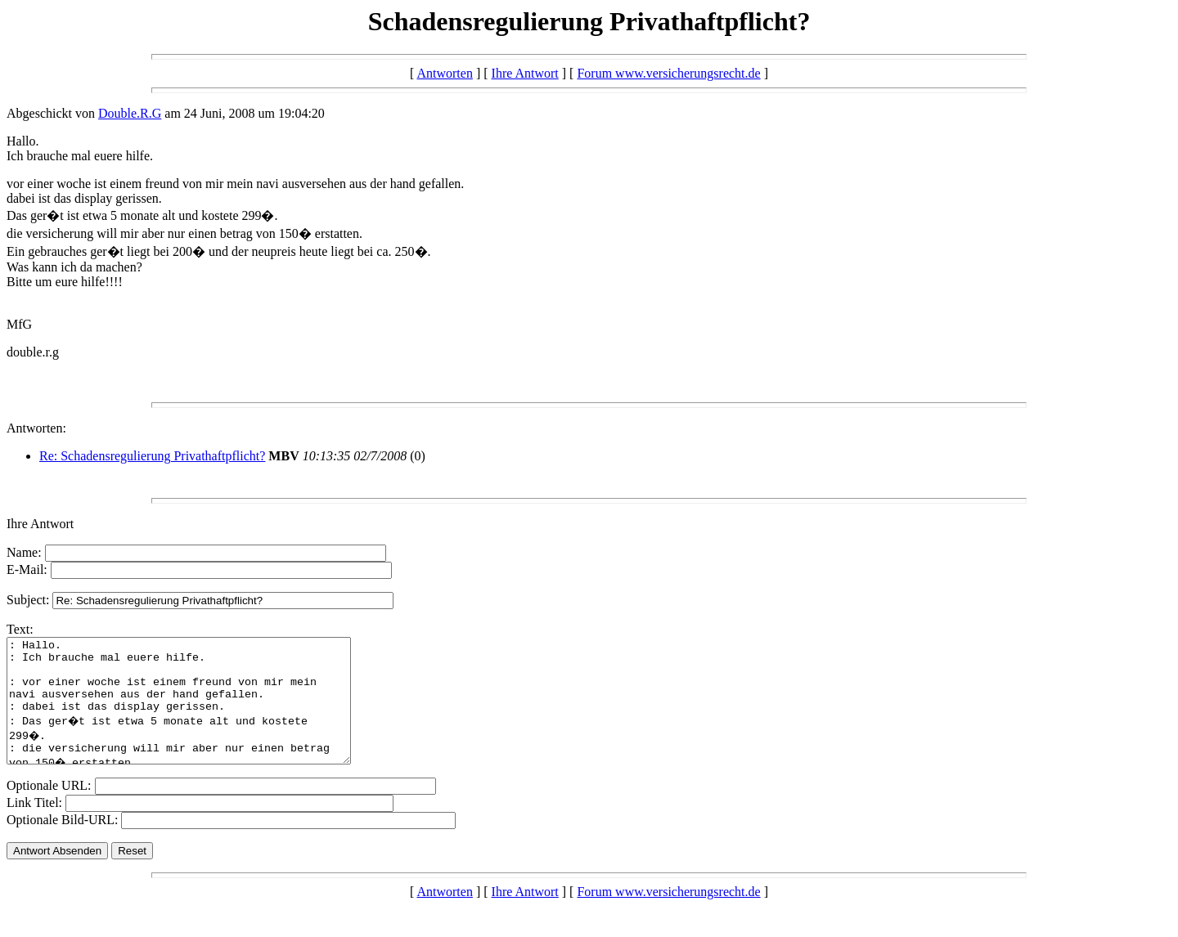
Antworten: (36, 428)
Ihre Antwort (525, 73)
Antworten (444, 73)
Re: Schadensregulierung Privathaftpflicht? (152, 456)
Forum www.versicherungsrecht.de (668, 73)
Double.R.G (129, 113)
